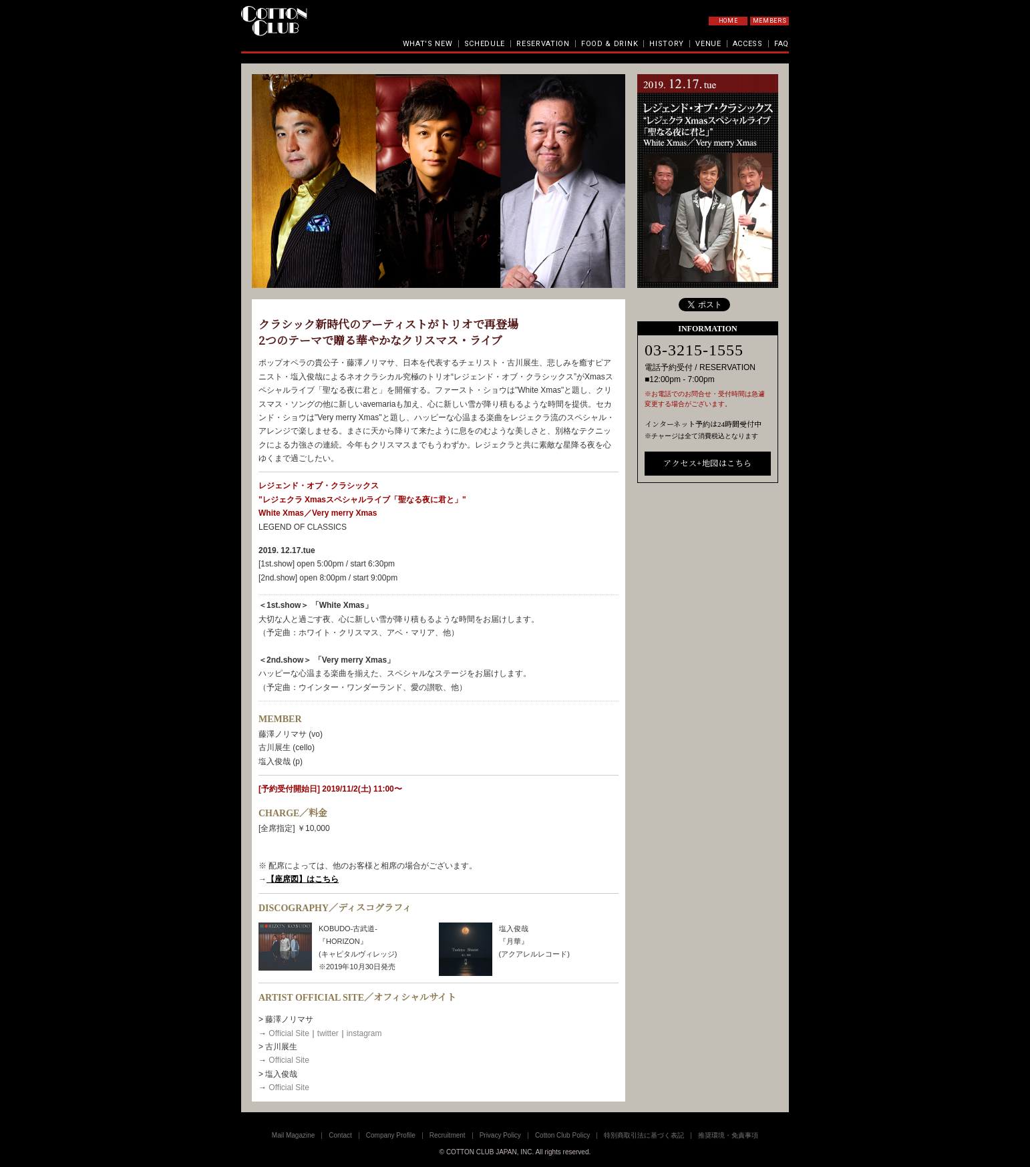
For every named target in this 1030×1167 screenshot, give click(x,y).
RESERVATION (543, 43)
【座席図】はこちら (303, 879)
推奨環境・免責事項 (728, 1135)
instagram (364, 1033)
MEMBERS (770, 20)
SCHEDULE (485, 43)
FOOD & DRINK (609, 43)
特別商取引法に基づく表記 (644, 1135)
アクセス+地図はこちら (707, 463)
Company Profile (390, 1135)
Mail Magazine (293, 1135)
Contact (340, 1135)
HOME (728, 20)
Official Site (289, 1033)
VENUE (708, 43)
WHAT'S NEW (428, 43)
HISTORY (666, 43)
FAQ (781, 43)
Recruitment (448, 1135)
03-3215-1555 (694, 350)
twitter (328, 1033)
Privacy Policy (500, 1135)
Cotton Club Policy (562, 1135)
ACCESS (748, 43)
